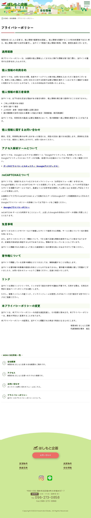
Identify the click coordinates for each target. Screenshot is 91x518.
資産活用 (23, 468)
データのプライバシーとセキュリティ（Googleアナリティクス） (31, 166)
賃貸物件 (23, 464)
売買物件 (67, 464)
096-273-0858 (47, 497)
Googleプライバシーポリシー (17, 207)
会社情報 (13, 18)
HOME (6, 18)
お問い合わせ (45, 455)
